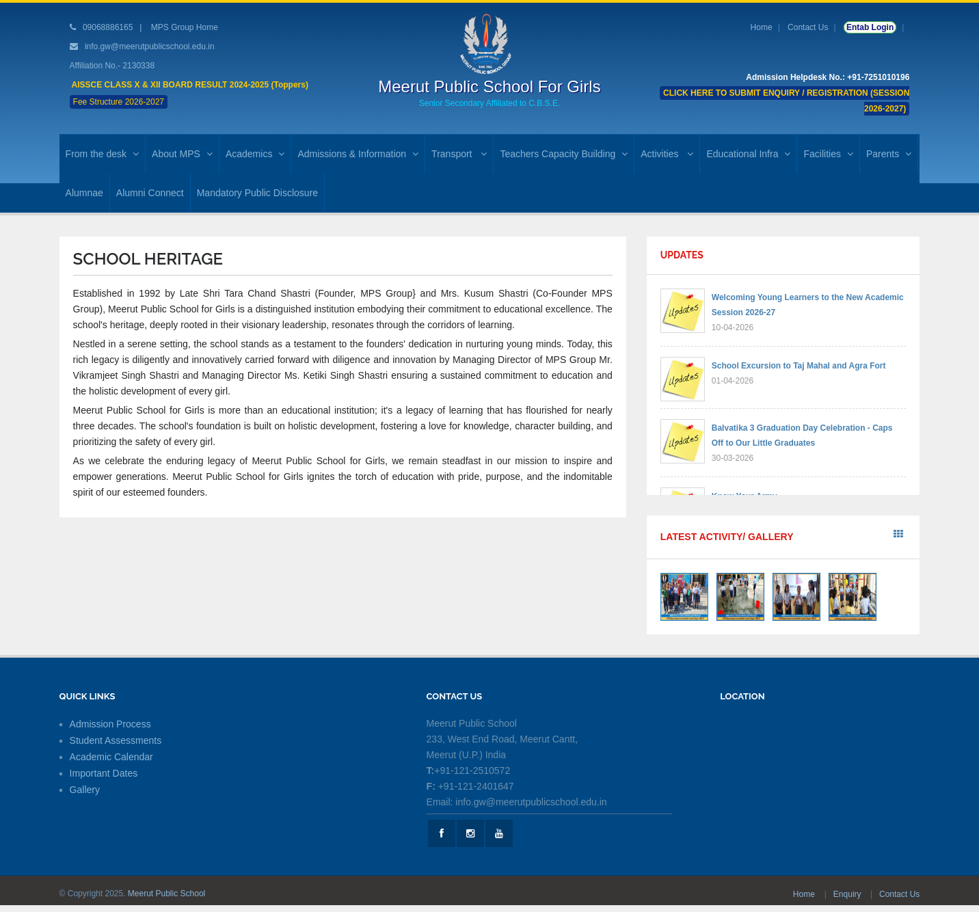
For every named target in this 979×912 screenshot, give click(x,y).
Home (762, 27)
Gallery (85, 789)
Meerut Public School (166, 893)
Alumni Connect (150, 192)
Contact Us (808, 27)
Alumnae (84, 192)
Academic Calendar (111, 756)
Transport (459, 153)
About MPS (182, 153)
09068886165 (107, 27)
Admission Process (110, 724)
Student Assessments (116, 740)
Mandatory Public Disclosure (257, 192)
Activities (667, 153)
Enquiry (848, 894)
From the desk (102, 153)
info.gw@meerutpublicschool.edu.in (150, 46)
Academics (255, 153)
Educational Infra (748, 153)
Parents (888, 153)
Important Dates (104, 773)
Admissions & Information (357, 153)
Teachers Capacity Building (564, 153)
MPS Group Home (184, 27)
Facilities (828, 153)
